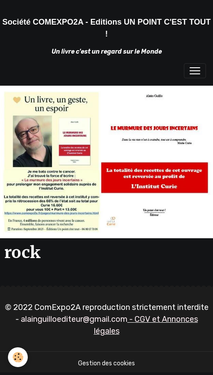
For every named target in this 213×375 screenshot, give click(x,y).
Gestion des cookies (106, 363)
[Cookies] (18, 357)
